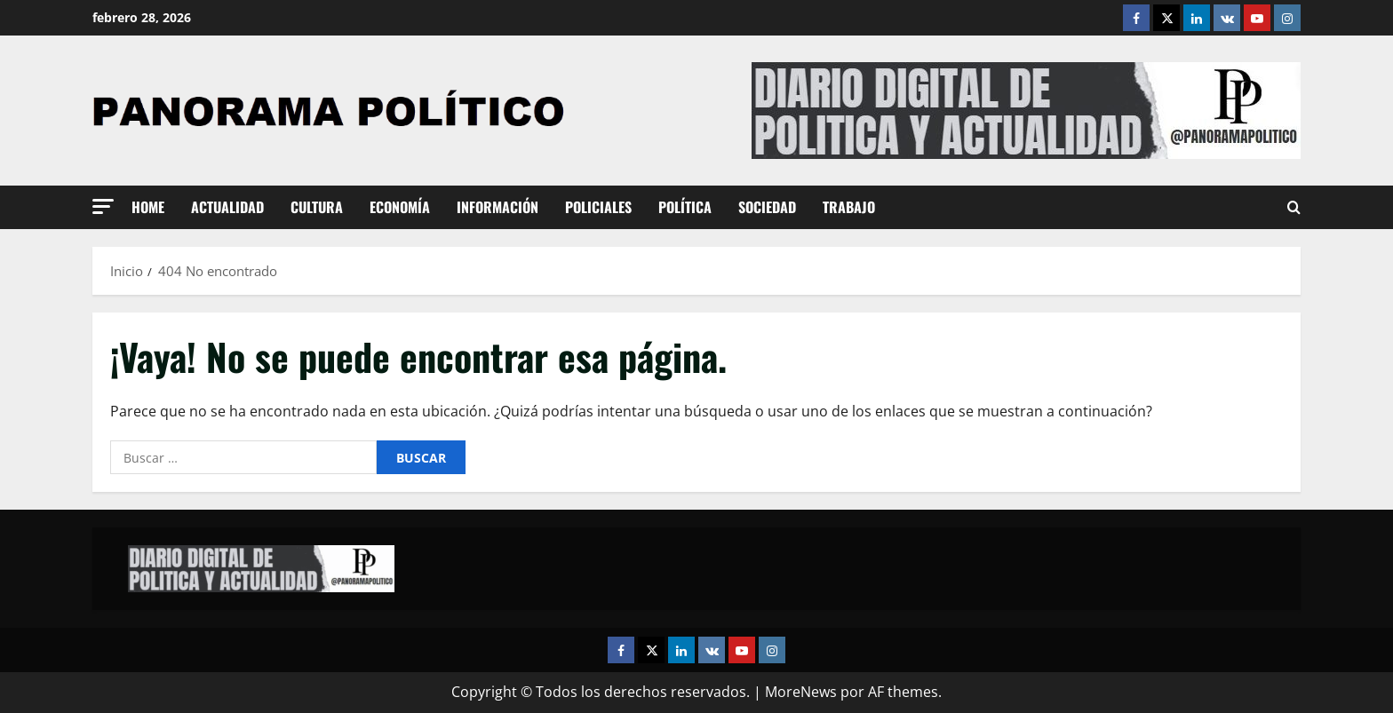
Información (497, 207)
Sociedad (767, 207)
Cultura (317, 207)
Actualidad (227, 207)
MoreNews (801, 691)
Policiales (598, 207)
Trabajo (849, 207)
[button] (103, 206)
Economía (400, 207)
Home (147, 207)
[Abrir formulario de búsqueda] (1294, 208)
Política (685, 207)
